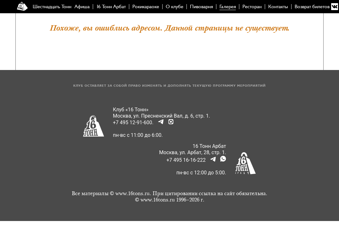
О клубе (174, 6)
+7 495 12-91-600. (133, 122)
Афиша (82, 6)
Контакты (278, 6)
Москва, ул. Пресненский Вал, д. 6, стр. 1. (161, 116)
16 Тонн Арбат (111, 6)
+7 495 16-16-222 (186, 160)
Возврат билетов (312, 6)
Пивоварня (201, 6)
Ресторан (252, 6)
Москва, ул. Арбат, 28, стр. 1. (192, 152)
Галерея (228, 6)
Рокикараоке (145, 6)
